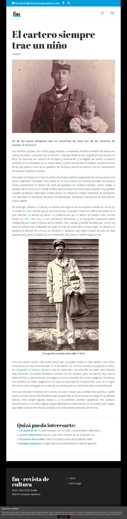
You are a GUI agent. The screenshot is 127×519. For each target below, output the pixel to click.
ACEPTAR (63, 517)
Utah (28, 211)
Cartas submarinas (31, 434)
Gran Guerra (70, 181)
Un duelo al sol (28, 430)
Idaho (111, 366)
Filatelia (16, 54)
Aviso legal (75, 483)
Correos (42, 230)
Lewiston (35, 369)
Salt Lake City (33, 219)
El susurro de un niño (32, 439)
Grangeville (21, 369)
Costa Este (34, 189)
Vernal (107, 207)
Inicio (72, 478)
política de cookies (76, 514)
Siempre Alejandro (30, 443)
